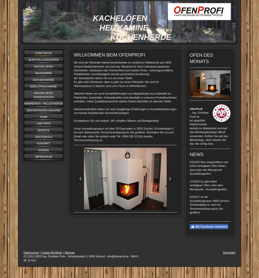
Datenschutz (31, 252)
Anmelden (229, 252)
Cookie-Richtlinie (51, 252)
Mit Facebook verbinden (209, 227)
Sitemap (69, 252)
